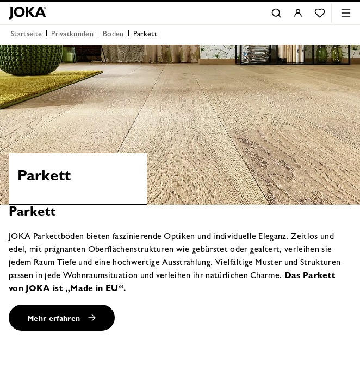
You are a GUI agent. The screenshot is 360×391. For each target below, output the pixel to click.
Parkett (145, 35)
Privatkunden (72, 35)
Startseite (26, 35)
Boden (113, 35)
